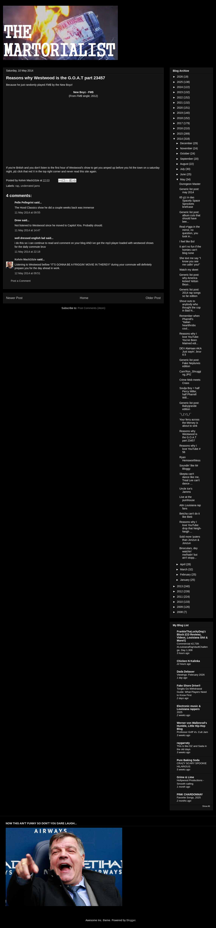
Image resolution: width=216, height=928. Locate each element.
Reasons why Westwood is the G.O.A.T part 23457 (188, 436)
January (185, 579)
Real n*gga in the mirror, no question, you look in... (189, 231)
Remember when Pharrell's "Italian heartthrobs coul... (189, 322)
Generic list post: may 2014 (189, 191)
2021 (180, 102)
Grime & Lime (185, 777)
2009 (180, 606)
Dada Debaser (185, 671)
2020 (180, 107)
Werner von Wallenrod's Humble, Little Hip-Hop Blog (192, 725)
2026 (180, 76)
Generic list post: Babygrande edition (189, 406)
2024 (180, 87)
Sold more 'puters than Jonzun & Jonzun (189, 540)
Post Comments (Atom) (91, 308)
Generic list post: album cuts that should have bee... (189, 217)
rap (17, 185)
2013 (180, 586)
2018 (180, 118)
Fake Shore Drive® (188, 685)
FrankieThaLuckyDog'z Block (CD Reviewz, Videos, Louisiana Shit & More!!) (192, 636)
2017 (180, 123)
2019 (180, 112)
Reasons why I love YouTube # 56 (189, 449)
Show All (206, 806)
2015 (180, 133)
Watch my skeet (188, 269)
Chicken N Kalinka (188, 661)
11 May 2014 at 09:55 (27, 212)
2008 (180, 611)
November (186, 148)
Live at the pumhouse (187, 498)
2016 (180, 128)
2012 (180, 591)
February (185, 574)
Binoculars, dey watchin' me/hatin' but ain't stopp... (188, 553)
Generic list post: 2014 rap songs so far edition (190, 292)
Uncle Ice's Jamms (185, 490)
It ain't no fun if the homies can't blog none (190, 250)
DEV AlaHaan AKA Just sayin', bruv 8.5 (190, 351)
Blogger (130, 920)
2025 (180, 81)
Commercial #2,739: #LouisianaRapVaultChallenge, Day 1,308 (192, 647)
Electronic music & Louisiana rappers (189, 708)
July (182, 168)
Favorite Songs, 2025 (189, 797)
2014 (180, 138)
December (186, 143)
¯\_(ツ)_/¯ (185, 414)
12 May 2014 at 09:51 (27, 273)
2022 (180, 97)
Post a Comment (21, 280)
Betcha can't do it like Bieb (189, 515)
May (183, 179)
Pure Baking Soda (188, 760)
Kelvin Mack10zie (25, 259)
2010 (180, 601)
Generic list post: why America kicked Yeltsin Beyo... (189, 279)
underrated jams (30, 185)
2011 (180, 596)
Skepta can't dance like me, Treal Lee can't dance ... (189, 478)
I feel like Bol (186, 241)
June (183, 174)
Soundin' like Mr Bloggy (188, 467)
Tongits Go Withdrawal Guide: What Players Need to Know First (192, 692)
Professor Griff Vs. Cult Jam (192, 732)
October (185, 153)
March (184, 569)
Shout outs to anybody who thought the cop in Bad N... (190, 306)
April (183, 564)
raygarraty (183, 742)
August (184, 163)
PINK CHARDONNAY (190, 794)
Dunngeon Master (189, 183)
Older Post (153, 298)
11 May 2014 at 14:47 (27, 230)
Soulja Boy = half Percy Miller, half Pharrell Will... (189, 393)
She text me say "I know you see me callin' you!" (190, 261)
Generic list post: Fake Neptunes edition (189, 363)
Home (84, 298)
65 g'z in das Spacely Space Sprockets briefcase (189, 202)
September (187, 158)
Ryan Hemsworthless (189, 459)
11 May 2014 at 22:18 (27, 251)
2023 (180, 92)
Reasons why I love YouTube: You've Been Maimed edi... (189, 338)
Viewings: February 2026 (191, 674)
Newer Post (14, 298)
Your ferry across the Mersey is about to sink (189, 422)
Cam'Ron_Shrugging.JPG (190, 373)
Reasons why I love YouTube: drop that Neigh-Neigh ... (190, 526)
